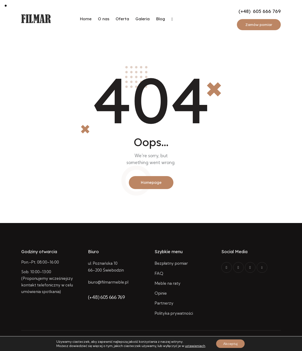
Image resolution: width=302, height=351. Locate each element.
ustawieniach (195, 346)
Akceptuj (230, 344)
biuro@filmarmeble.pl (108, 282)
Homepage (151, 182)
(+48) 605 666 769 (106, 297)
